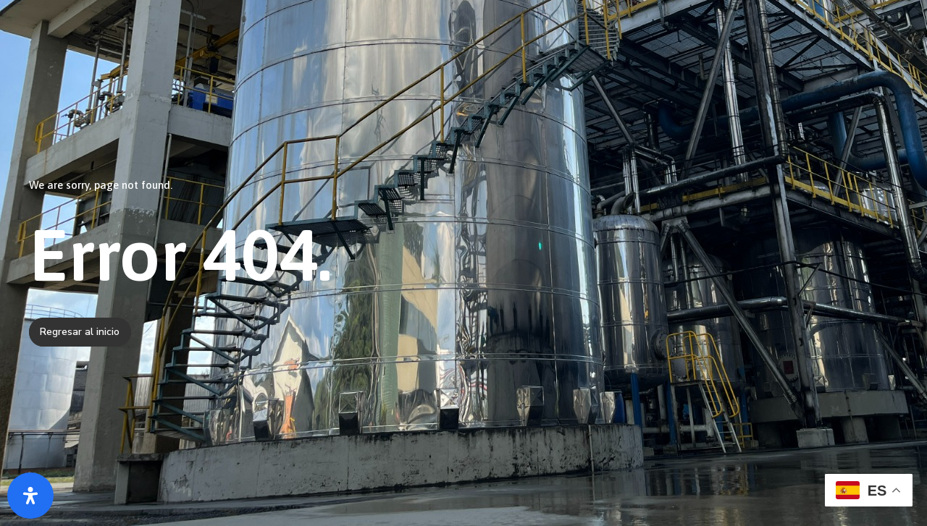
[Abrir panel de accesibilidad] (30, 495)
